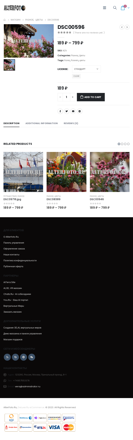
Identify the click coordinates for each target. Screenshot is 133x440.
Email (73, 111)
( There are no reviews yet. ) (89, 32)
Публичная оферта (13, 266)
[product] (23, 172)
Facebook (60, 111)
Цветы (82, 55)
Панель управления (13, 243)
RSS (7, 357)
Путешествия (10, 196)
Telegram (23, 357)
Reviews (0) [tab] (71, 123)
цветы (82, 60)
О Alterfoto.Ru (11, 237)
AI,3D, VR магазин (12, 288)
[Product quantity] (66, 97)
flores (67, 60)
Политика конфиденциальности (20, 260)
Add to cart (92, 97)
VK (79, 111)
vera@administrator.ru (27, 386)
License (62, 69)
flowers (74, 60)
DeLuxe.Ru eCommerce (31, 407)
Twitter (66, 111)
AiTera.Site (9, 282)
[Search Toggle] (115, 8)
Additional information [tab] (41, 123)
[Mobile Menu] (104, 8)
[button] (119, 144)
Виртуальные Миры (13, 306)
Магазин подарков (12, 339)
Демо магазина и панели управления (22, 333)
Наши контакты (11, 254)
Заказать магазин (12, 312)
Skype (15, 357)
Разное (74, 55)
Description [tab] (11, 123)
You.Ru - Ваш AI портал (15, 300)
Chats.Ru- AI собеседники (17, 294)
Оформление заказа (14, 248)
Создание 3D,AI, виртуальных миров (22, 327)
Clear (76, 76)
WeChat (31, 357)
